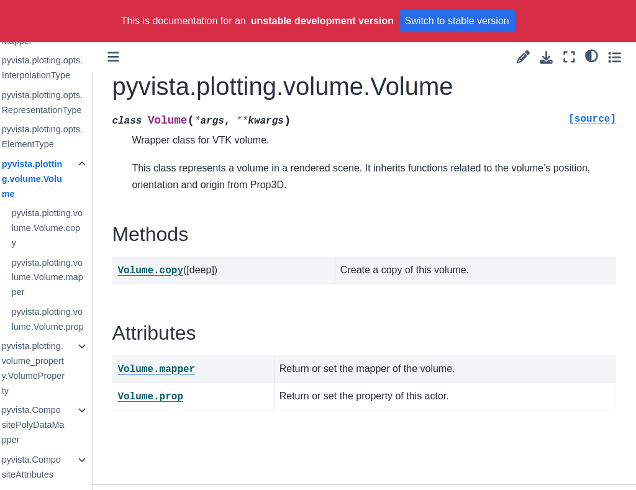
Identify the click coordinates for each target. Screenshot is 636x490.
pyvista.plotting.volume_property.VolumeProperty (67, 368)
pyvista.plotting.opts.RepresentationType (76, 102)
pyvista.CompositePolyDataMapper (67, 425)
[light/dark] (591, 55)
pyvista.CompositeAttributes (65, 467)
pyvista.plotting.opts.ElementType (76, 136)
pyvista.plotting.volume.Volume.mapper (81, 277)
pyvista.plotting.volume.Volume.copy (81, 228)
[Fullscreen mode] (569, 57)
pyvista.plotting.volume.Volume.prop (82, 319)
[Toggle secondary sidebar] (614, 57)
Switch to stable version (457, 21)
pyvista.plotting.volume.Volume (66, 179)
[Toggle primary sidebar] (148, 57)
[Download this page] (546, 57)
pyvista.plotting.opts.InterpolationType (76, 67)
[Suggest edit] (523, 57)
